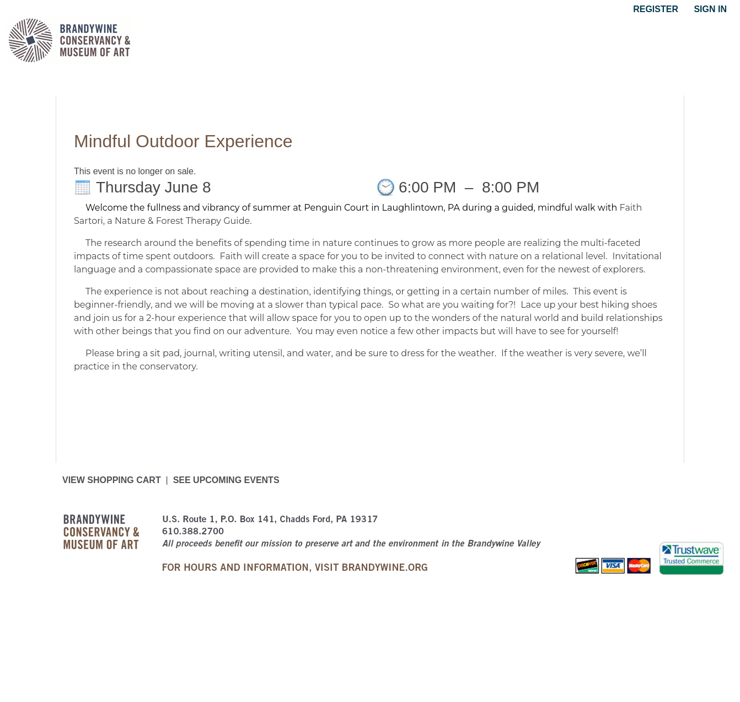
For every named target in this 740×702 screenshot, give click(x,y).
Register (655, 9)
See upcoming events (226, 480)
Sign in (710, 9)
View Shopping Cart (111, 480)
